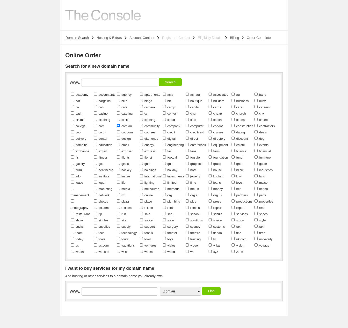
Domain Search (77, 38)
